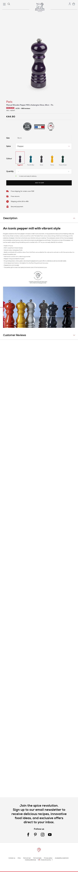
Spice (8, 146)
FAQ (19, 858)
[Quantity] (44, 171)
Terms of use (27, 858)
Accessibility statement (62, 858)
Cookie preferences (30, 859)
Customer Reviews (14, 335)
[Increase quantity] (69, 171)
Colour (9, 158)
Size (8, 138)
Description (10, 218)
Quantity (9, 171)
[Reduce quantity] (18, 171)
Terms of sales (37, 858)
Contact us (12, 858)
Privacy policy (48, 858)
